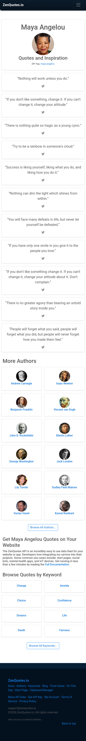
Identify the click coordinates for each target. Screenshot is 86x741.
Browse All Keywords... (43, 645)
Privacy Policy (27, 701)
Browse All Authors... (43, 527)
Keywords (34, 686)
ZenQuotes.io (13, 5)
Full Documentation (57, 564)
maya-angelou (47, 63)
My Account (51, 697)
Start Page (21, 690)
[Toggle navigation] (78, 4)
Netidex (37, 719)
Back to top (69, 723)
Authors (21, 686)
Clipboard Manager (41, 690)
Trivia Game (57, 686)
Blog (45, 686)
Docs (11, 686)
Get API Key (35, 697)
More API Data (17, 697)
